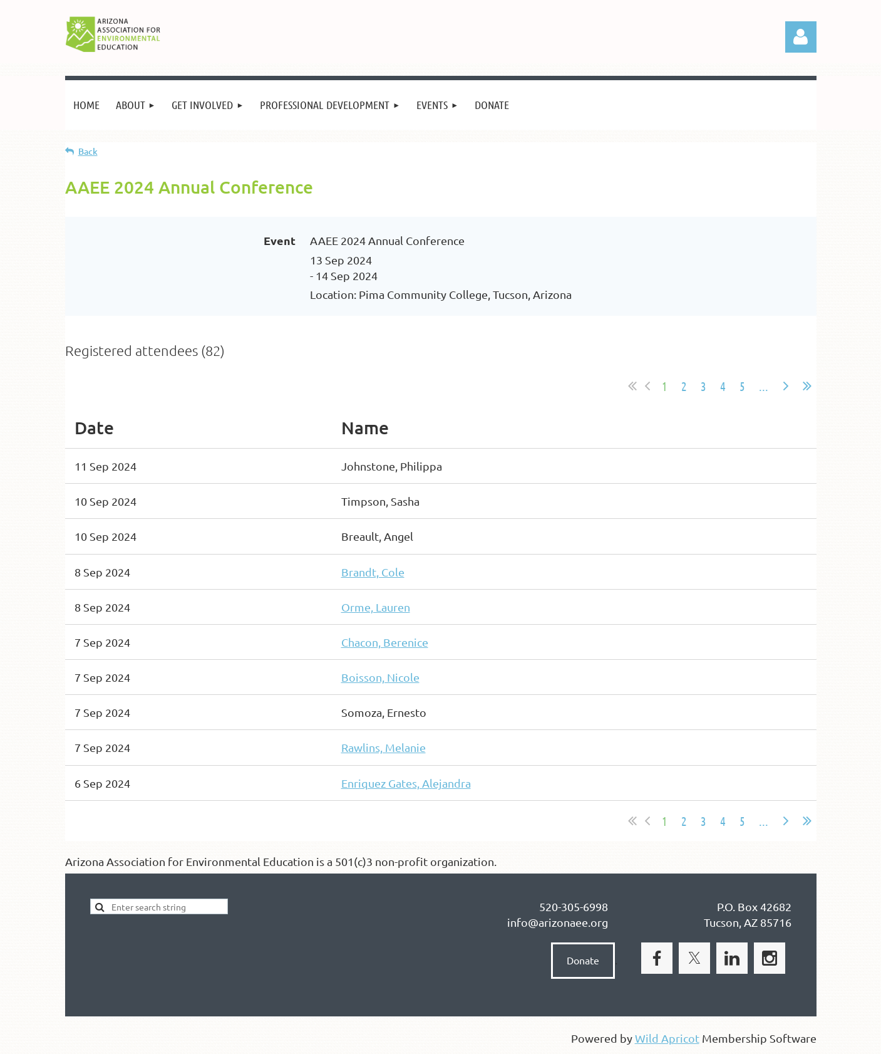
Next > (786, 386)
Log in (801, 37)
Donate (583, 960)
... (763, 386)
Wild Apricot (667, 1038)
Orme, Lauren (375, 606)
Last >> (807, 386)
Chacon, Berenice (384, 642)
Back (88, 151)
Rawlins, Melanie (383, 747)
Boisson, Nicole (380, 677)
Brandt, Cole (372, 571)
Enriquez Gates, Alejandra (406, 783)
